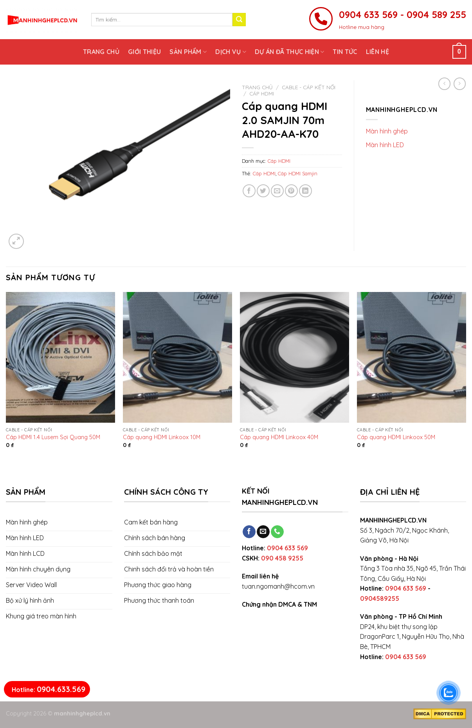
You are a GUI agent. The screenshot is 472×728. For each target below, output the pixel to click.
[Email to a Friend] (277, 190)
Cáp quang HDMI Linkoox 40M (279, 437)
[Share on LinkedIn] (305, 190)
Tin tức (345, 52)
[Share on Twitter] (263, 190)
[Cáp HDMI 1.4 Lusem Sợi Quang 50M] (60, 357)
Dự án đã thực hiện (289, 52)
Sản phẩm (188, 52)
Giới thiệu (144, 52)
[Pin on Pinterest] (291, 190)
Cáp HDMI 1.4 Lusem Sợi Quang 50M (53, 437)
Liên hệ (377, 52)
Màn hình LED (385, 145)
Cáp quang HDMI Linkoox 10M (161, 437)
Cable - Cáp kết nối (308, 87)
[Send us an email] (263, 532)
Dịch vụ (230, 52)
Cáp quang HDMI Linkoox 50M (396, 437)
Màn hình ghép (387, 131)
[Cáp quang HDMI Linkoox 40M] (294, 357)
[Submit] (239, 19)
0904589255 (379, 598)
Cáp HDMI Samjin (297, 173)
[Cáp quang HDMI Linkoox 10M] (177, 357)
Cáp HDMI (261, 93)
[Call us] (277, 532)
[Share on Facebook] (249, 190)
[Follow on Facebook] (249, 532)
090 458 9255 (282, 558)
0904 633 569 (287, 548)
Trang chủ (101, 52)
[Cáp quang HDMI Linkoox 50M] (411, 357)
